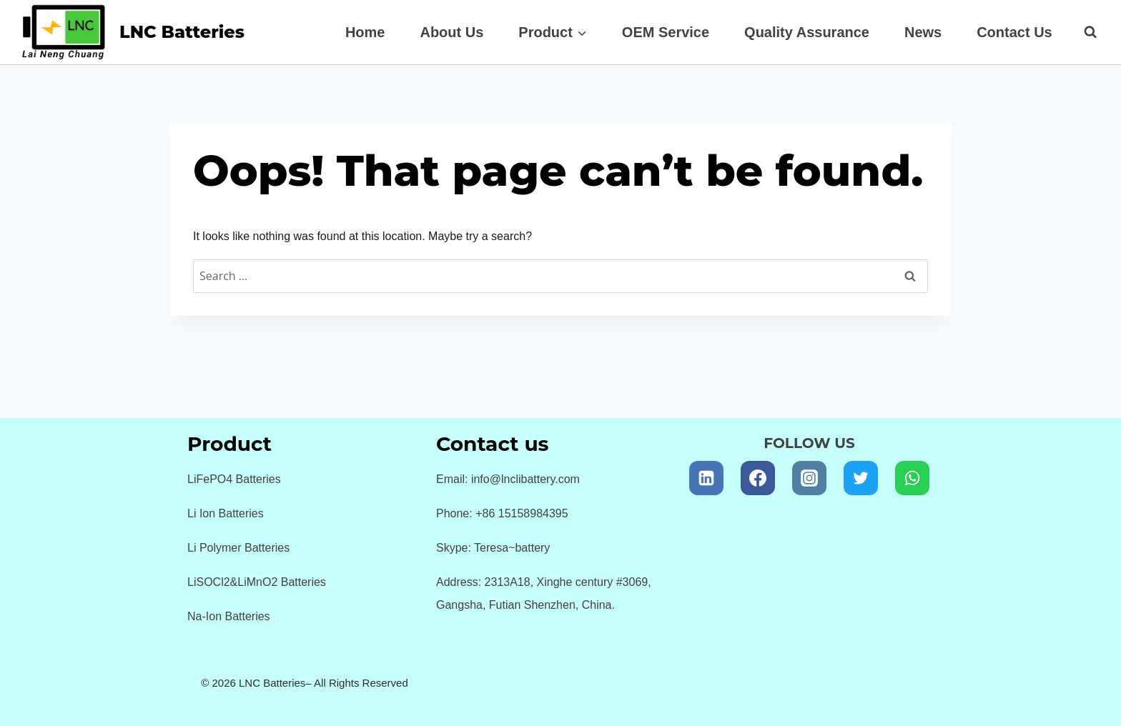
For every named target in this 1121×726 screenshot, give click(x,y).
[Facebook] (758, 478)
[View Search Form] (1083, 32)
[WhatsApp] (912, 478)
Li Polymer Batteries (238, 548)
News (923, 32)
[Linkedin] (706, 478)
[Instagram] (809, 478)
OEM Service (665, 32)
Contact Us (1014, 32)
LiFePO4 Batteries (234, 479)
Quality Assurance (806, 32)
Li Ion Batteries (225, 513)
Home (365, 32)
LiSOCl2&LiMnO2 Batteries (256, 582)
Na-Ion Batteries (228, 616)
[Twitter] (861, 478)
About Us (451, 32)
